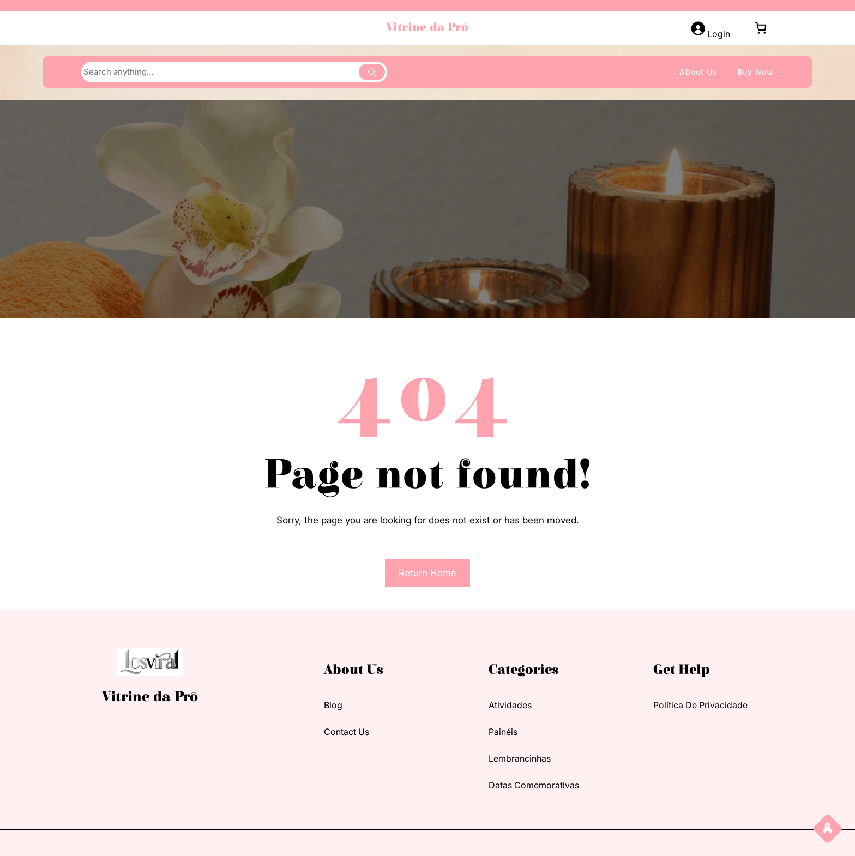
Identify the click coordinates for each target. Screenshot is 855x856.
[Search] (372, 72)
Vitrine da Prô (427, 27)
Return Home (427, 573)
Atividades (510, 705)
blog (333, 705)
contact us (346, 731)
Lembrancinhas (520, 758)
